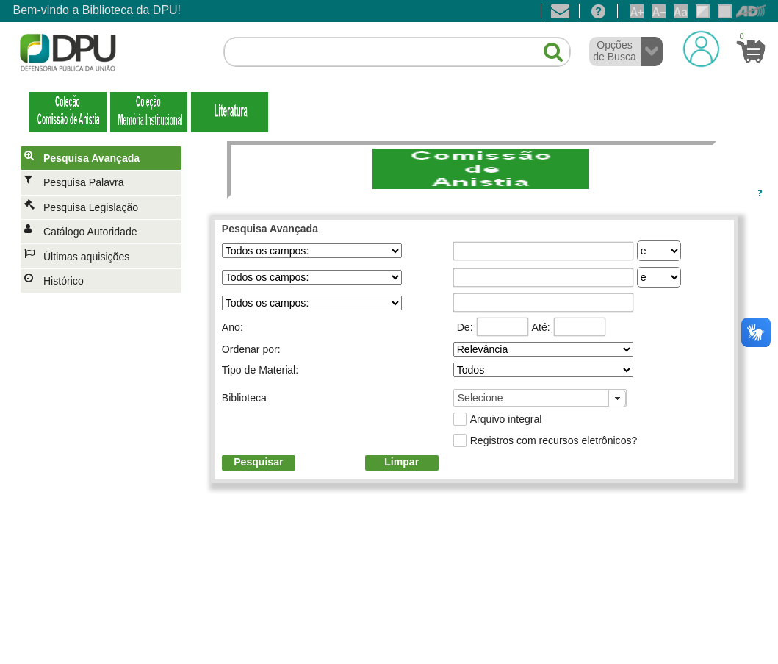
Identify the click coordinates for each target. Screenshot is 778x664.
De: (465, 327)
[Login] (701, 48)
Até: (541, 327)
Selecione (480, 398)
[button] (545, 46)
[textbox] (397, 52)
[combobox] (540, 398)
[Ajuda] (599, 11)
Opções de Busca (614, 51)
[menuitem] (104, 158)
